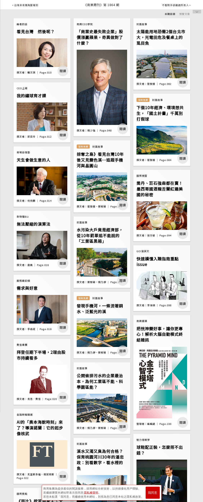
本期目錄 (170, 14)
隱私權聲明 (91, 492)
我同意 (152, 492)
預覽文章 (184, 14)
